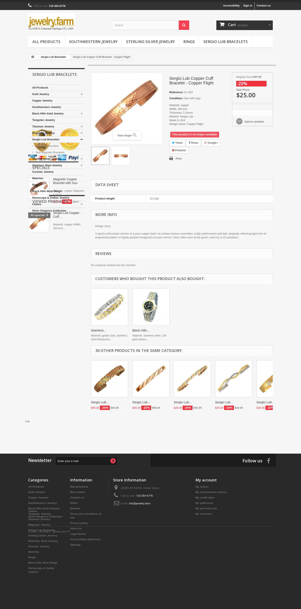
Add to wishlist (254, 119)
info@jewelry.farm (139, 501)
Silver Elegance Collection (49, 208)
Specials (41, 258)
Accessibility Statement (85, 537)
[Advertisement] (150, 430)
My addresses (204, 500)
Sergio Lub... (100, 400)
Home (74, 500)
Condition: (176, 96)
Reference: (176, 90)
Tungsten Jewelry (43, 117)
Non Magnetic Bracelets (50, 150)
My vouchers (203, 511)
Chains (36, 202)
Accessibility (231, 3)
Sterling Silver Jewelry (150, 39)
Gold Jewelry (40, 92)
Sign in (247, 3)
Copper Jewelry (42, 98)
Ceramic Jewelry (43, 169)
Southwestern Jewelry (93, 39)
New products (79, 484)
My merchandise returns (211, 490)
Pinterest (179, 148)
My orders (201, 484)
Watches (37, 176)
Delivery (75, 506)
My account (206, 477)
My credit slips (204, 495)
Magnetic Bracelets (47, 143)
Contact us (264, 3)
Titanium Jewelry (43, 124)
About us (76, 526)
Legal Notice (78, 531)
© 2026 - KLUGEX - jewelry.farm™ (49, 597)
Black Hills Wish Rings (46, 189)
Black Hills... (99, 328)
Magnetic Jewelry (43, 130)
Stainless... (181, 328)
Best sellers (77, 490)
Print (179, 156)
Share (193, 140)
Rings (189, 39)
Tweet (177, 140)
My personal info (206, 506)
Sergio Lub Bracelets (225, 39)
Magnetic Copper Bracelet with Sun (65, 272)
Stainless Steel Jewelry (47, 163)
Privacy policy (79, 521)
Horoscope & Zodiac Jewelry (50, 195)
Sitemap (75, 542)
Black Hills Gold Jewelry (48, 111)
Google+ (211, 140)
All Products (46, 39)
